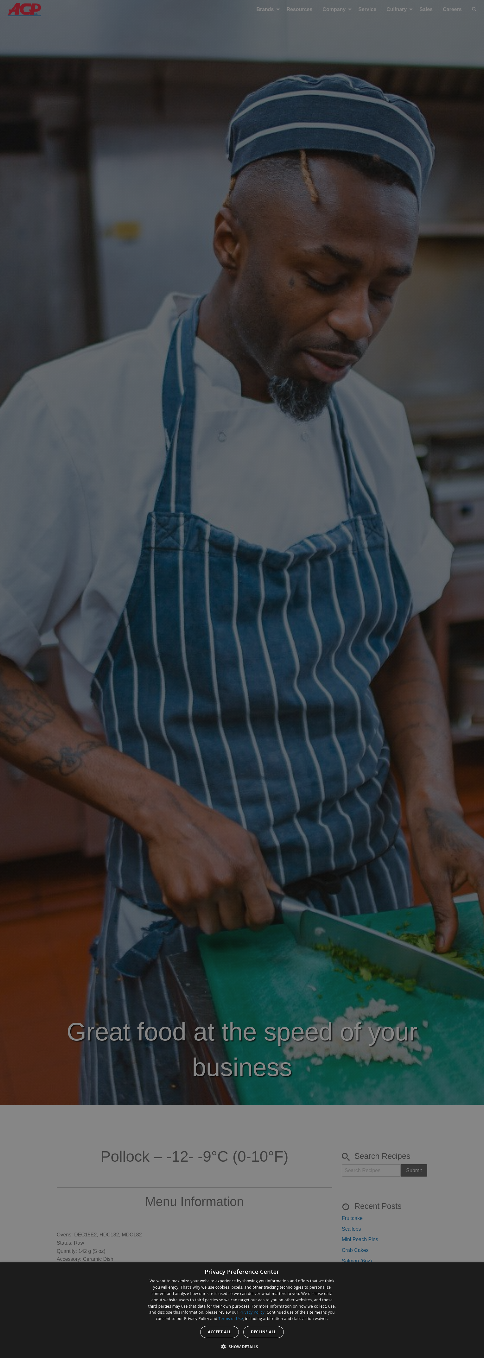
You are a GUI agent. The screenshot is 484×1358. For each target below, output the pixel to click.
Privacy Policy (251, 1312)
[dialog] (242, 1310)
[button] (242, 1346)
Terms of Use (231, 1318)
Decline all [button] (263, 1332)
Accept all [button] (219, 1332)
